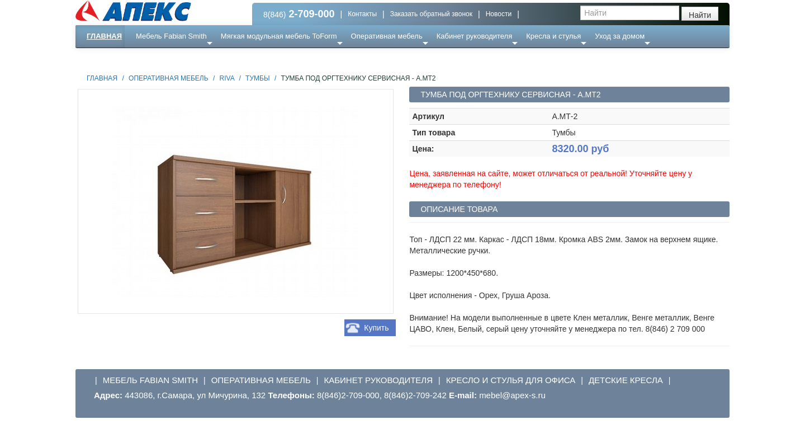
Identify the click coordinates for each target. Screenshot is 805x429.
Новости (499, 14)
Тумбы (257, 78)
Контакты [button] (362, 14)
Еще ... (154, 58)
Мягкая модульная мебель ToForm (279, 36)
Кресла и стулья (553, 36)
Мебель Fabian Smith (171, 36)
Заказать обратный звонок (431, 14)
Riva (227, 78)
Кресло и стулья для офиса (511, 380)
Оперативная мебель (387, 36)
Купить (376, 327)
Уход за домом (620, 36)
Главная (104, 36)
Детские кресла (626, 380)
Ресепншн (196, 58)
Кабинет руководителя (474, 36)
